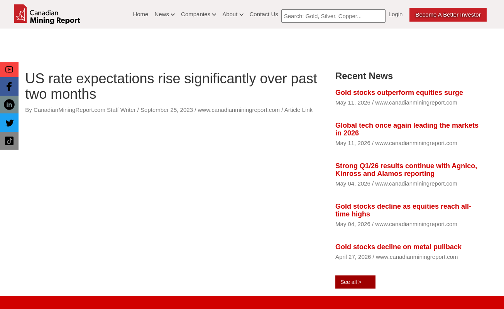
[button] (9, 69)
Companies (198, 14)
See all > (351, 282)
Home (140, 14)
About (232, 14)
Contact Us (264, 14)
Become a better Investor (447, 14)
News (164, 14)
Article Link (298, 109)
